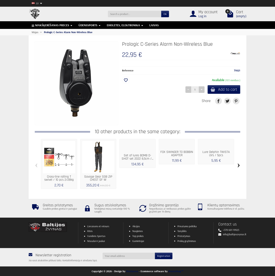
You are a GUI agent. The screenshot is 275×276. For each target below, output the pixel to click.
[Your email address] (129, 256)
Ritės (90, 231)
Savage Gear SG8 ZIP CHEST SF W (98, 178)
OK (165, 14)
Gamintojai (138, 241)
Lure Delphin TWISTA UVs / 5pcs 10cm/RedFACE (216, 155)
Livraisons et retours (98, 226)
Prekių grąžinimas (186, 241)
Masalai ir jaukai (96, 241)
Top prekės (138, 236)
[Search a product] (134, 14)
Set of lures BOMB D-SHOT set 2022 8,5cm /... (137, 157)
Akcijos (136, 226)
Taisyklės (182, 231)
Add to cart (224, 89)
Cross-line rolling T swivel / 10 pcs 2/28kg (59, 178)
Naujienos (137, 231)
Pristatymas (183, 236)
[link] (218, 101)
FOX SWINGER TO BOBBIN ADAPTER (176, 153)
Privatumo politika (187, 226)
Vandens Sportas (96, 236)
